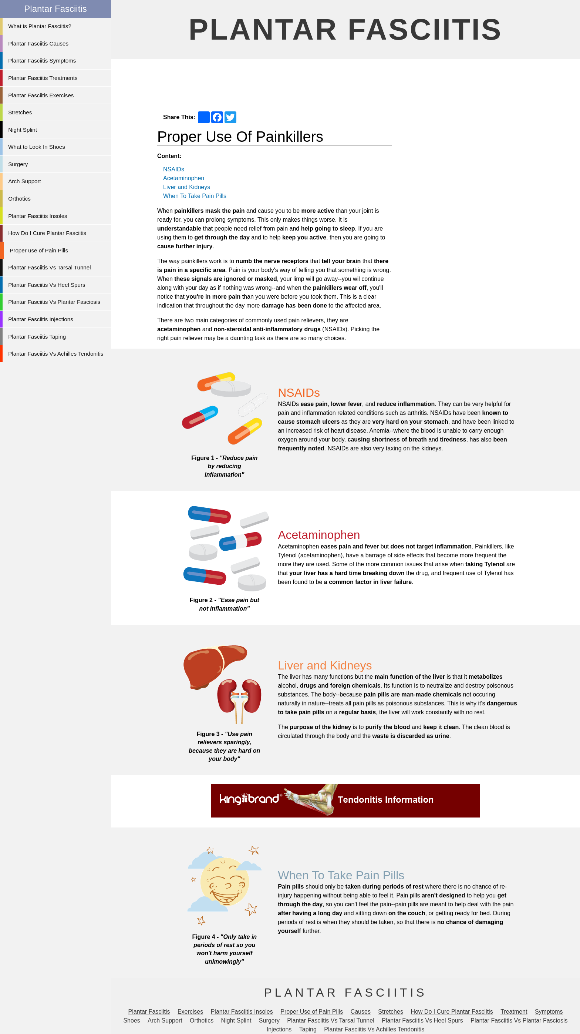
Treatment (513, 1011)
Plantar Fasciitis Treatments (42, 78)
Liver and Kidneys (186, 187)
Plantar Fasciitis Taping (37, 336)
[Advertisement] (345, 81)
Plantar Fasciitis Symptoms (42, 60)
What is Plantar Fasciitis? (39, 26)
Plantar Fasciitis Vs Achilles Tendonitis (55, 353)
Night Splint (22, 130)
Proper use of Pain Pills (39, 250)
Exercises (190, 1011)
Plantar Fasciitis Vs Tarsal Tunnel (49, 267)
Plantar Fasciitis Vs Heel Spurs (46, 285)
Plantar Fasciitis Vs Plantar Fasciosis (54, 302)
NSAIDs (173, 169)
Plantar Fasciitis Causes (38, 43)
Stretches (20, 112)
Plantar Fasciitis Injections (40, 319)
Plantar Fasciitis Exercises (41, 95)
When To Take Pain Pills (194, 196)
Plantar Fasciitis (346, 29)
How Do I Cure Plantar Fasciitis (47, 233)
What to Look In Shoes (36, 147)
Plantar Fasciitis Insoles (37, 216)
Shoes (131, 1020)
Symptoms (549, 1011)
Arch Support (24, 181)
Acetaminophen (183, 178)
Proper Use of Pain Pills (311, 1011)
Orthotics (19, 198)
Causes (361, 1011)
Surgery (18, 164)
